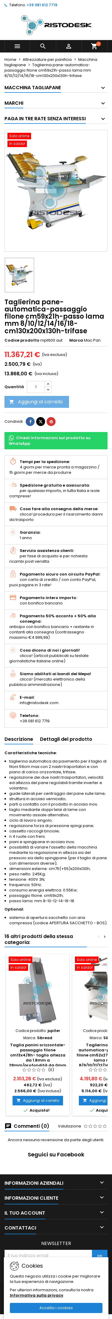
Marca (76, 340)
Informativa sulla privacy (36, 1295)
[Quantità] (36, 387)
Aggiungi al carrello (36, 401)
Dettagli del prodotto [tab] (66, 739)
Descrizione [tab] (18, 739)
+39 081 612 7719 (42, 4)
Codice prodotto (21, 340)
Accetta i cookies (56, 1308)
